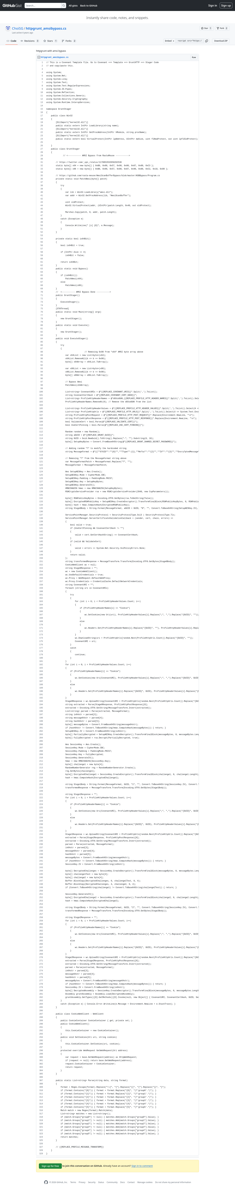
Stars (50, 41)
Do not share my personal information (173, 1182)
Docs (122, 1182)
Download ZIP (221, 40)
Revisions (29, 41)
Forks (69, 41)
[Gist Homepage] (12, 5)
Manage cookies (144, 1182)
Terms (73, 1182)
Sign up (226, 5)
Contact (131, 1182)
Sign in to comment (142, 1165)
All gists (73, 5)
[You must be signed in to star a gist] (206, 28)
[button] (206, 41)
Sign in (212, 5)
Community (112, 1182)
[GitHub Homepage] (46, 1182)
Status (101, 1182)
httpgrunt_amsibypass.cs (46, 28)
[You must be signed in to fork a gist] (222, 28)
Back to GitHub (88, 5)
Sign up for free (50, 1166)
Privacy (82, 1182)
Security (92, 1182)
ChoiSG (17, 28)
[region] (117, 608)
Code (11, 40)
